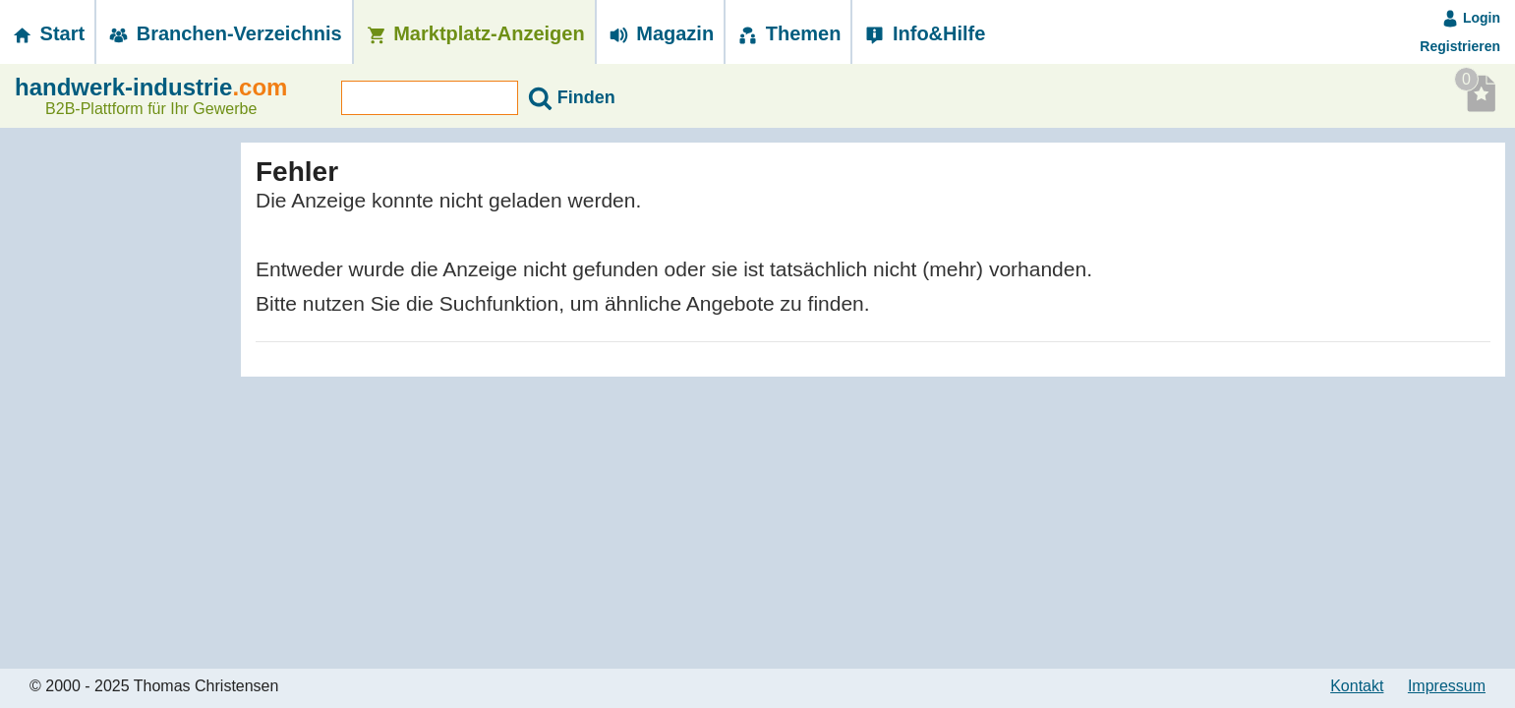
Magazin (660, 33)
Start (47, 33)
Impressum (1447, 686)
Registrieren (1460, 46)
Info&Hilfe (923, 33)
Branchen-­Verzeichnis (224, 33)
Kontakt (1356, 686)
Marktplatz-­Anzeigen (474, 33)
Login (1470, 18)
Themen (788, 33)
